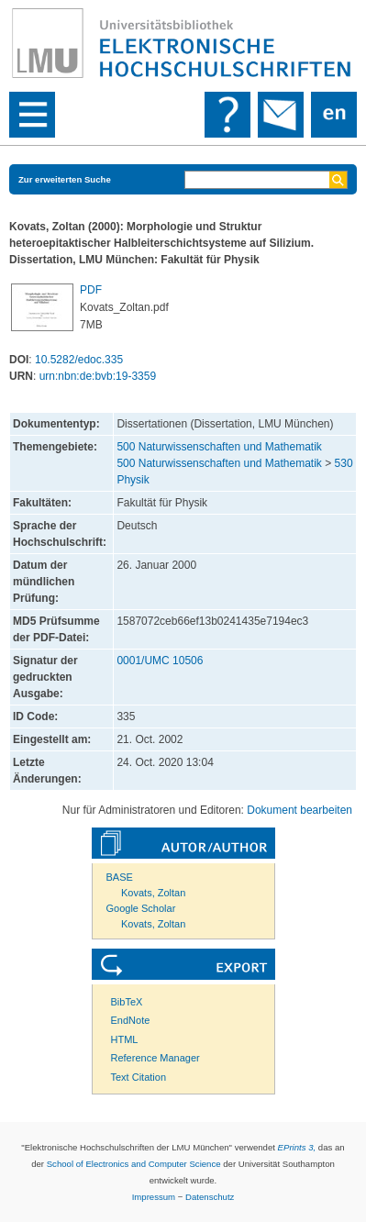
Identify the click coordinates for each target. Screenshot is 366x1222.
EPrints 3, (297, 1147)
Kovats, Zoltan (153, 892)
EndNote (130, 1020)
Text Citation (139, 1077)
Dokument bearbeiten (299, 810)
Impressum (153, 1197)
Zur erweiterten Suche (64, 179)
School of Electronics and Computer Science (134, 1164)
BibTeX (127, 1001)
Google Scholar (141, 908)
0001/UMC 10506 (159, 660)
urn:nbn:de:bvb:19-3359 (97, 376)
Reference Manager (155, 1057)
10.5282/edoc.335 (79, 359)
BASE (119, 877)
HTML (125, 1039)
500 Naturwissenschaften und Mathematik (218, 446)
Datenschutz (209, 1197)
